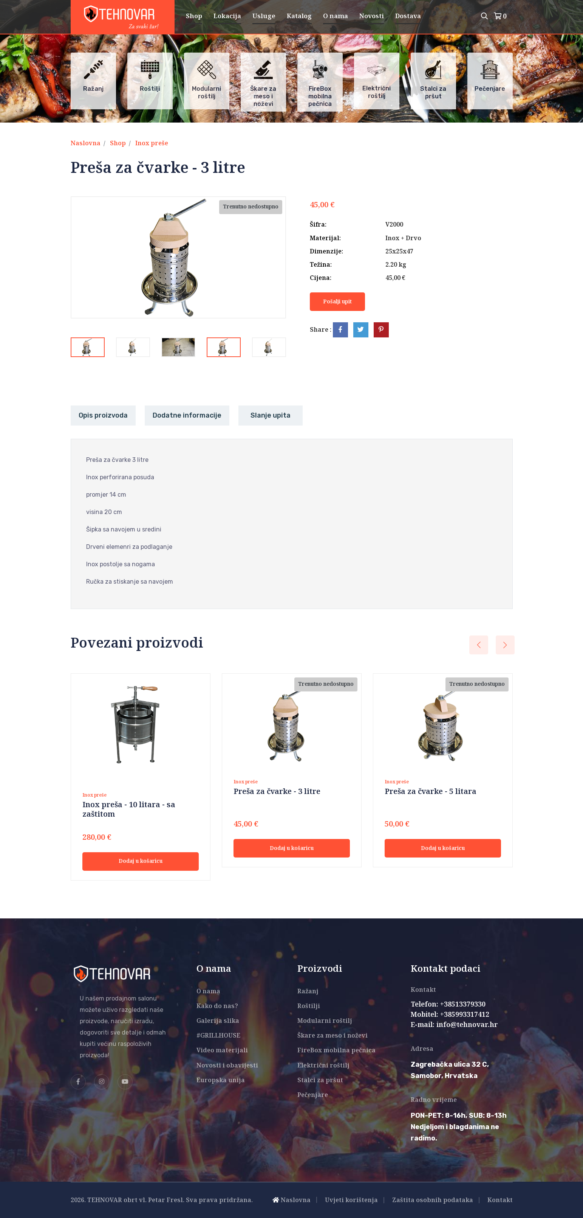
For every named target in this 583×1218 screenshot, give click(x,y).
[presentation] (478, 644)
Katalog (299, 16)
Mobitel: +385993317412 (450, 1014)
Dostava (408, 16)
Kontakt (500, 1200)
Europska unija (220, 1080)
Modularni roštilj (324, 1021)
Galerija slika (217, 1021)
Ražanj (308, 992)
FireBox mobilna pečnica (336, 1051)
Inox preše (151, 144)
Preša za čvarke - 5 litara (430, 792)
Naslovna (86, 144)
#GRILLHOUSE (218, 1036)
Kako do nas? (217, 1006)
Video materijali (222, 1051)
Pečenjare (312, 1095)
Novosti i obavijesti (227, 1066)
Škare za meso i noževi (332, 1036)
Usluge (263, 16)
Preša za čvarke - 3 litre (277, 792)
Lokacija (227, 16)
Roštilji (308, 1006)
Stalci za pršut (320, 1080)
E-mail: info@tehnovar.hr (454, 1025)
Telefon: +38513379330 (448, 1004)
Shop (194, 16)
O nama (335, 16)
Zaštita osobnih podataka (432, 1200)
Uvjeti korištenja (351, 1200)
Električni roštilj (323, 1066)
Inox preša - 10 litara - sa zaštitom (128, 810)
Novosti (371, 16)
